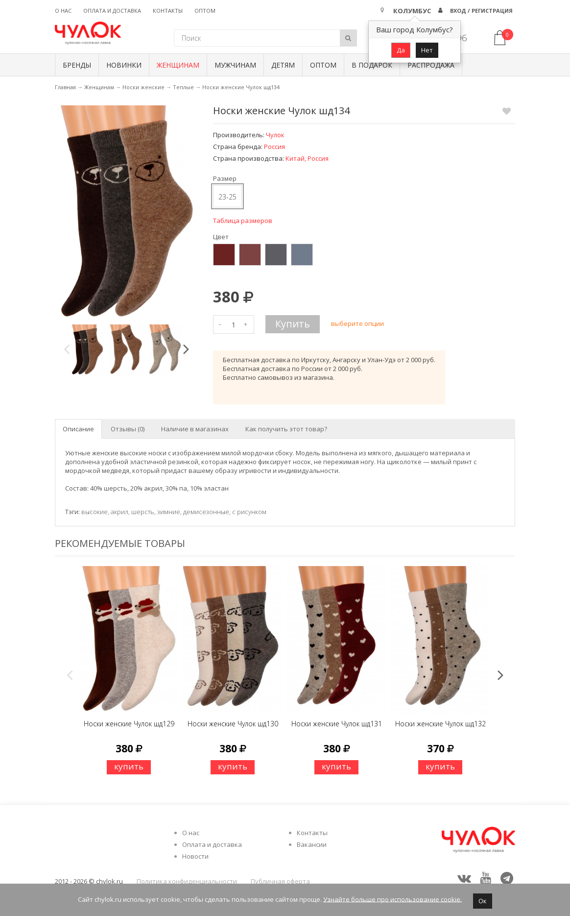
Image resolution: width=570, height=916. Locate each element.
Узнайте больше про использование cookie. (392, 898)
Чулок (275, 134)
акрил (119, 511)
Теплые (183, 87)
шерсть (142, 511)
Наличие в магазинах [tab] (195, 428)
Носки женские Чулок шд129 (129, 723)
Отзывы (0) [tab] (127, 428)
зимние (168, 511)
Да (401, 50)
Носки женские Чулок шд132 (440, 723)
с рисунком (249, 511)
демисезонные (206, 511)
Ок (482, 900)
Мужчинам (235, 65)
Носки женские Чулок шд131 (336, 723)
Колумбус (412, 10)
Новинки (124, 65)
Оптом (204, 10)
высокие (94, 511)
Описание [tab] (78, 428)
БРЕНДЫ (77, 65)
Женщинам (178, 65)
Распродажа (430, 65)
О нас (63, 10)
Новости (195, 856)
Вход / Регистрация (481, 10)
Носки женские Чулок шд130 (233, 723)
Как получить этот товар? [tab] (286, 428)
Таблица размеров (242, 220)
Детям (283, 65)
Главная (65, 87)
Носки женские (143, 87)
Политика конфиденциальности (187, 881)
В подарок (372, 65)
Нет (427, 50)
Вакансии (312, 844)
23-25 (227, 196)
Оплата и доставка (112, 10)
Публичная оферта (280, 881)
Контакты (168, 10)
